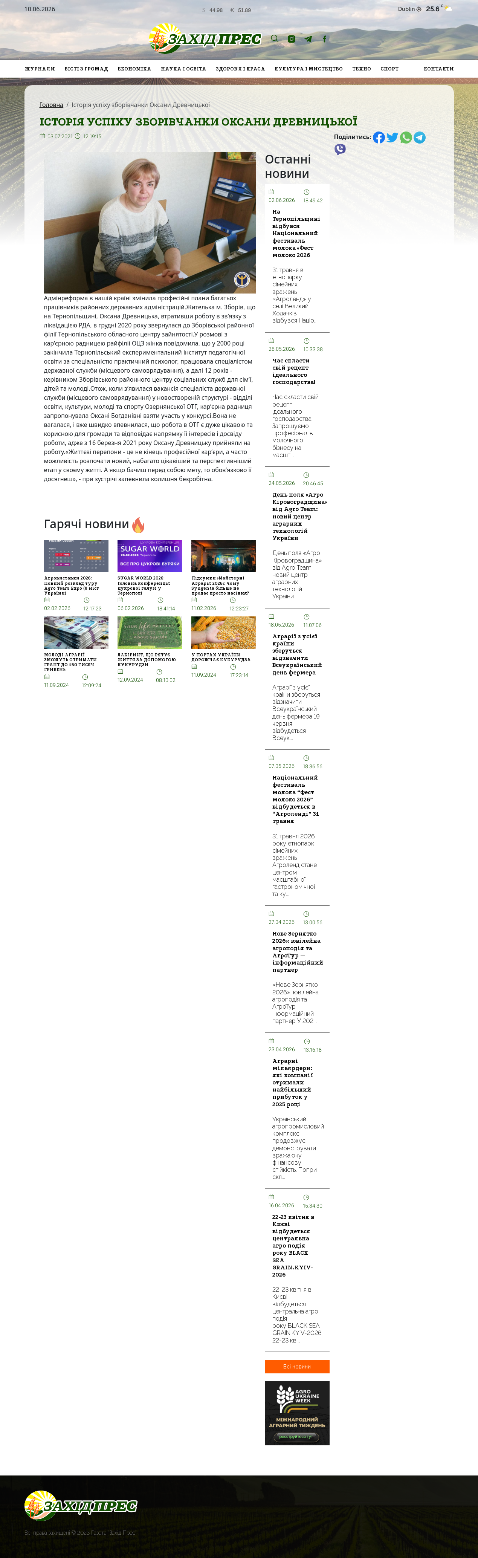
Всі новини (297, 1367)
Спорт (389, 69)
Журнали (39, 69)
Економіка (134, 69)
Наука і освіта (183, 69)
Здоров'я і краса (240, 69)
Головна (52, 105)
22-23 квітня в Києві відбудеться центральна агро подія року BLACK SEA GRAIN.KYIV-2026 (293, 1246)
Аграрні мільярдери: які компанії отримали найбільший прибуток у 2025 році (292, 1083)
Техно (361, 69)
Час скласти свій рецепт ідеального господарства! (294, 371)
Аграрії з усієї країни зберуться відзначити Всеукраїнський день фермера (297, 654)
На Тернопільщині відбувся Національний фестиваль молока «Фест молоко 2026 (296, 233)
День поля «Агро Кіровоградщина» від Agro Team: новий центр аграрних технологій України (299, 516)
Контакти (439, 69)
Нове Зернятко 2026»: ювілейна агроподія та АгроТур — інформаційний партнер (297, 951)
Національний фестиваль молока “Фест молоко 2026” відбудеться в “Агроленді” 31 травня (295, 799)
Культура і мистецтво (309, 69)
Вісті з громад (86, 69)
